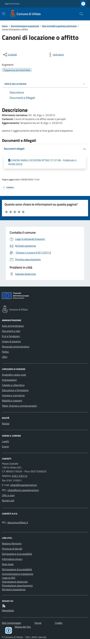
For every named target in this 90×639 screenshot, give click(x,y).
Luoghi (5, 441)
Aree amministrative (13, 326)
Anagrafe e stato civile (14, 375)
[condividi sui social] (9, 54)
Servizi (37, 623)
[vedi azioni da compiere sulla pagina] (55, 54)
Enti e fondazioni (11, 336)
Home (5, 26)
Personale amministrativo (15, 346)
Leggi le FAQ (8, 578)
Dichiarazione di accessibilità (17, 554)
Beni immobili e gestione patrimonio (59, 26)
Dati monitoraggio (11, 623)
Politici (5, 352)
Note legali (8, 564)
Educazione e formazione (15, 390)
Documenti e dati (11, 331)
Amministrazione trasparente (25, 26)
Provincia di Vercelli (12, 549)
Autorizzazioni (9, 380)
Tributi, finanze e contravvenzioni (19, 406)
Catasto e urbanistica (13, 385)
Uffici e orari (8, 495)
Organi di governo (11, 341)
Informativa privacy (12, 559)
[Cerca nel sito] (80, 14)
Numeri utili (8, 500)
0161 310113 (19, 476)
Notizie (5, 423)
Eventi (5, 446)
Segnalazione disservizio (15, 582)
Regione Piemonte (12, 3)
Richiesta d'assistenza (13, 589)
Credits (58, 623)
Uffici (4, 357)
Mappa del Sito (23, 627)
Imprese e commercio (13, 395)
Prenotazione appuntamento (17, 585)
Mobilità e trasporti (12, 400)
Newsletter (8, 610)
